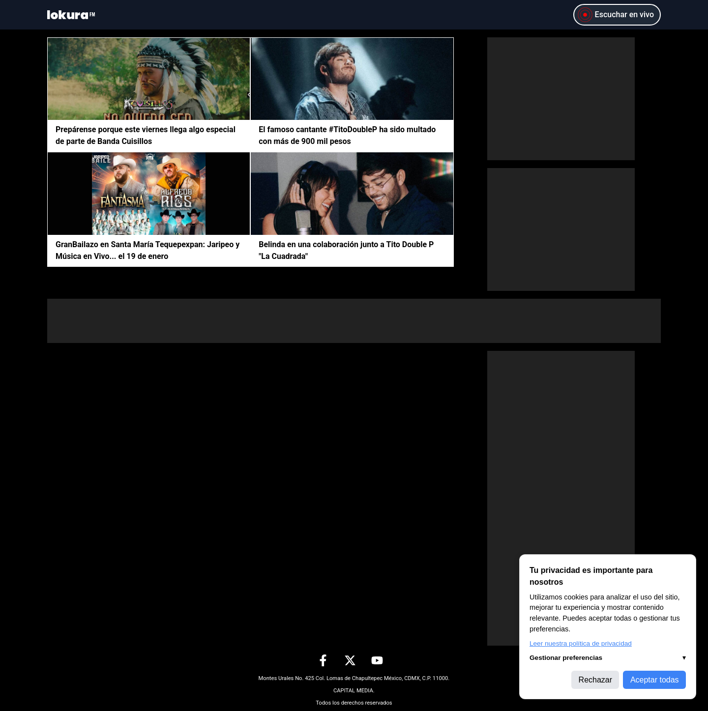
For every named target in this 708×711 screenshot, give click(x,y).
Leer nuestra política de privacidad (581, 643)
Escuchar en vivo (615, 15)
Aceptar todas (654, 680)
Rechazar (595, 680)
